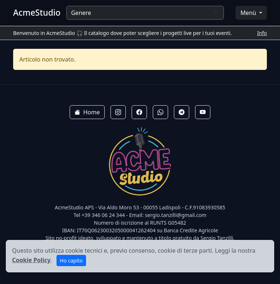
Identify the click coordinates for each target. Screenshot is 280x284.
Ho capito (71, 260)
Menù (248, 13)
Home (87, 112)
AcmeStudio (37, 12)
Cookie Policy (31, 260)
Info (262, 32)
